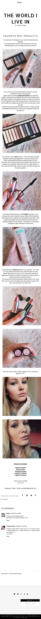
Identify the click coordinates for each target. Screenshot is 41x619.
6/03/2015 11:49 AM (15, 513)
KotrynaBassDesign (20, 617)
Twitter (14, 488)
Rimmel (24, 473)
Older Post (34, 571)
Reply (8, 520)
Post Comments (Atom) (15, 573)
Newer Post (7, 571)
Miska (8, 513)
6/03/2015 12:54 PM (21, 526)
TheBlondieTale (10, 526)
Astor (23, 469)
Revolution (23, 468)
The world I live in (20, 18)
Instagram (8, 488)
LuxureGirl (9, 534)
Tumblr (19, 488)
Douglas (23, 471)
